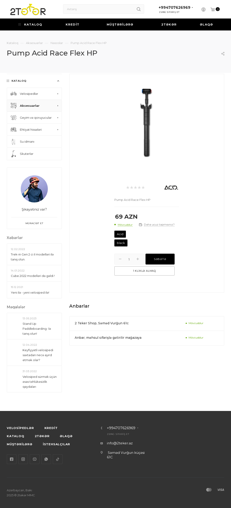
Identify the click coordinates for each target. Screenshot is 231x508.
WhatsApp (46, 459)
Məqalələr (16, 307)
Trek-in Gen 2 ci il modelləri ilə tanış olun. (32, 257)
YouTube (34, 459)
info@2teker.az (120, 443)
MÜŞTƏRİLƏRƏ (19, 444)
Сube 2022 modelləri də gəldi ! (33, 276)
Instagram (23, 459)
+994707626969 (174, 7)
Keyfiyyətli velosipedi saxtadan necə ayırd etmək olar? (38, 355)
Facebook (11, 459)
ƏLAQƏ (66, 436)
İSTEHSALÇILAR (56, 444)
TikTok (57, 459)
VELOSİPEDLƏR (20, 428)
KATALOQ (15, 436)
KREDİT (51, 428)
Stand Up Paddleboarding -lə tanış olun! (37, 328)
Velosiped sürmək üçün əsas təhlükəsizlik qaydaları (40, 381)
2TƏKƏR (42, 436)
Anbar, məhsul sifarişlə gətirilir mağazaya (108, 338)
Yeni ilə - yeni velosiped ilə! (30, 292)
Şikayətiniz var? (34, 209)
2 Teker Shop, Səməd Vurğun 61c (102, 323)
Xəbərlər (15, 238)
